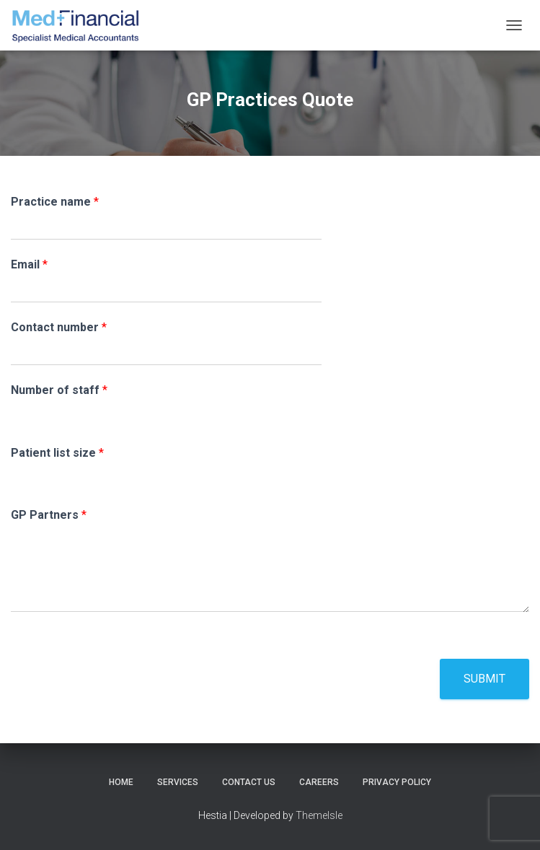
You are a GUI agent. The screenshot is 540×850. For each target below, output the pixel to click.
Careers (319, 782)
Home (121, 782)
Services (177, 782)
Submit (484, 678)
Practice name (55, 202)
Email (29, 264)
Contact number (59, 327)
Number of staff (59, 390)
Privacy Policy (397, 782)
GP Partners (49, 515)
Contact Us (248, 782)
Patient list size (57, 453)
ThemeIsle (319, 815)
